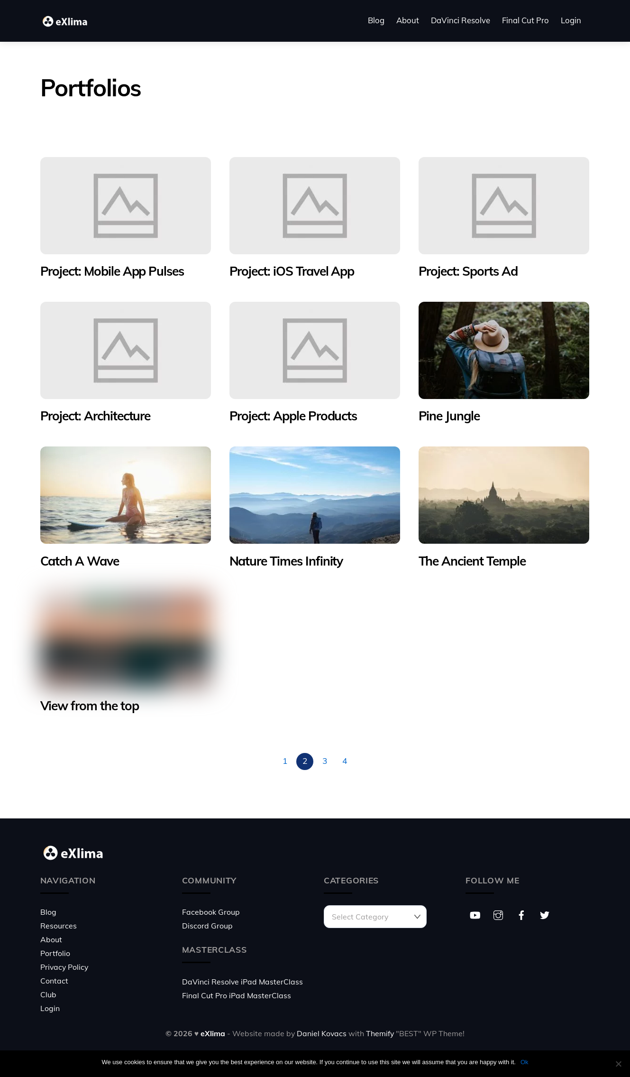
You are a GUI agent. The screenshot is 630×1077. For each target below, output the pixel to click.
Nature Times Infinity (286, 561)
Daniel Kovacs (322, 1033)
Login (571, 20)
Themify (380, 1033)
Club (48, 994)
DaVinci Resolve (460, 20)
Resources (58, 925)
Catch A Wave (79, 561)
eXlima (213, 1033)
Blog (376, 20)
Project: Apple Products (293, 416)
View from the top (89, 705)
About (407, 20)
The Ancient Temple (472, 561)
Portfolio (55, 953)
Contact (54, 980)
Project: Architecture (95, 416)
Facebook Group (211, 912)
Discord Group (207, 925)
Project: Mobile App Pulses (112, 271)
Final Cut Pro (525, 20)
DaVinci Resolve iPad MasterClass (242, 981)
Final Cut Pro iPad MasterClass (236, 995)
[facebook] (521, 914)
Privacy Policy (64, 967)
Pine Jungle (449, 416)
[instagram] (498, 914)
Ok (524, 1062)
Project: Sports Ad (468, 271)
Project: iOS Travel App (292, 271)
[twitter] (544, 914)
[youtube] (475, 914)
